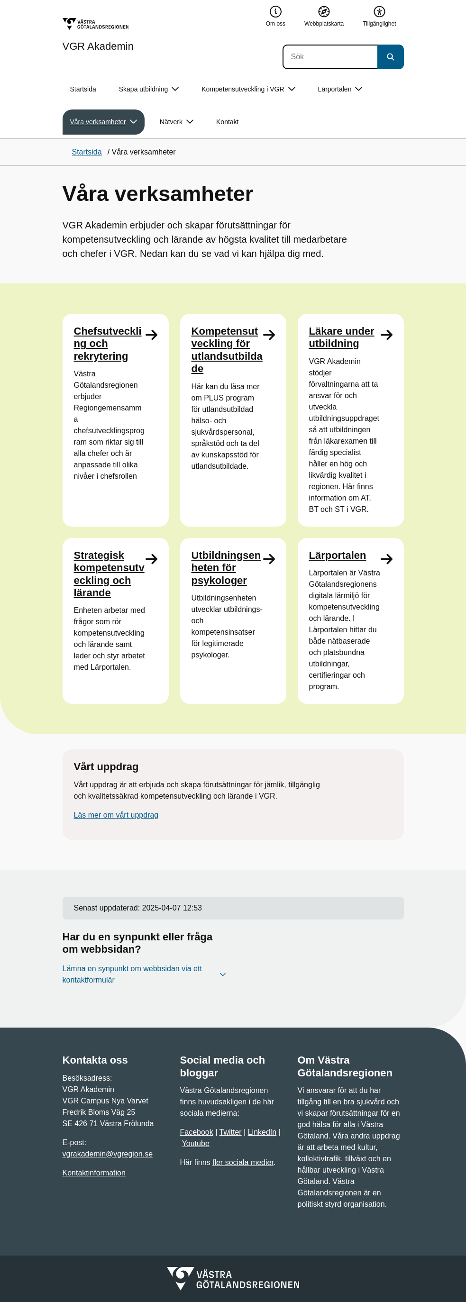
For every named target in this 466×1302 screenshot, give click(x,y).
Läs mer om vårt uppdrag (116, 815)
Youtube (196, 1143)
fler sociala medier (243, 1162)
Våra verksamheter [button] (103, 122)
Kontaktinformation (94, 1173)
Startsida (83, 89)
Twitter (230, 1132)
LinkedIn (262, 1132)
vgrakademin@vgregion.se (108, 1154)
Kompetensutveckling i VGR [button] (248, 89)
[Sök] (330, 57)
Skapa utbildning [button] (149, 89)
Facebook (196, 1132)
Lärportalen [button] (340, 89)
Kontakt (227, 122)
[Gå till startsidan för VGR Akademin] (98, 34)
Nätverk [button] (176, 122)
